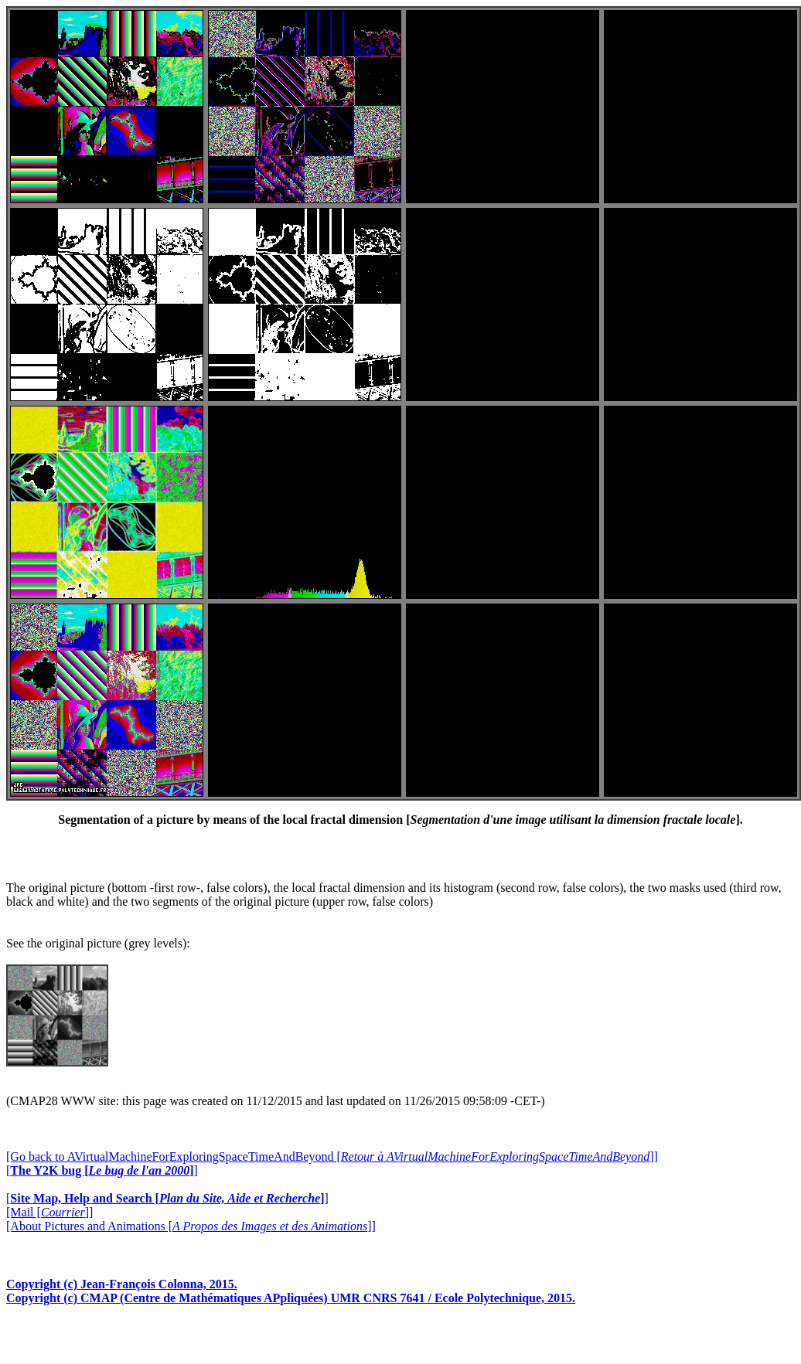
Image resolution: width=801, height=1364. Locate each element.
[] (102, 1170)
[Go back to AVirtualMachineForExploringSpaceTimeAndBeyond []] (332, 1156)
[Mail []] (49, 1212)
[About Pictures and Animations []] (191, 1226)
